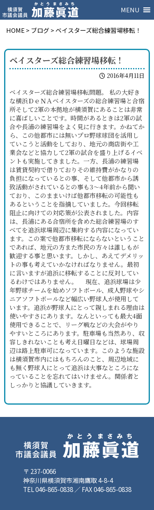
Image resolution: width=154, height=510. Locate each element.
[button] (130, 10)
